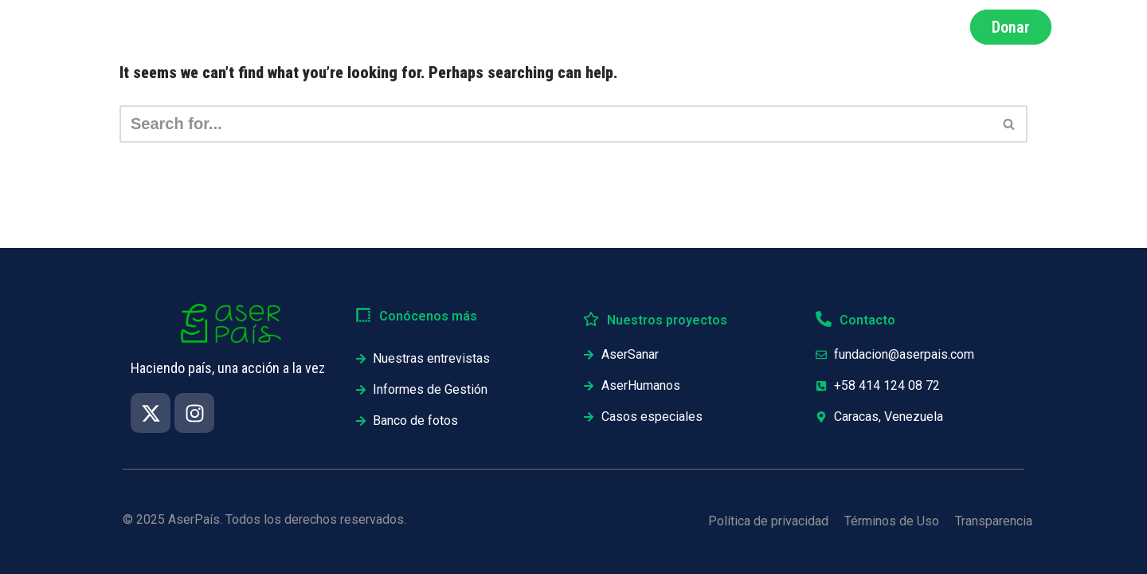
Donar (1011, 27)
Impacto (456, 27)
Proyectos (728, 27)
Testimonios (830, 27)
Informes (635, 27)
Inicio (377, 27)
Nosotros (544, 27)
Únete (921, 27)
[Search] (555, 124)
